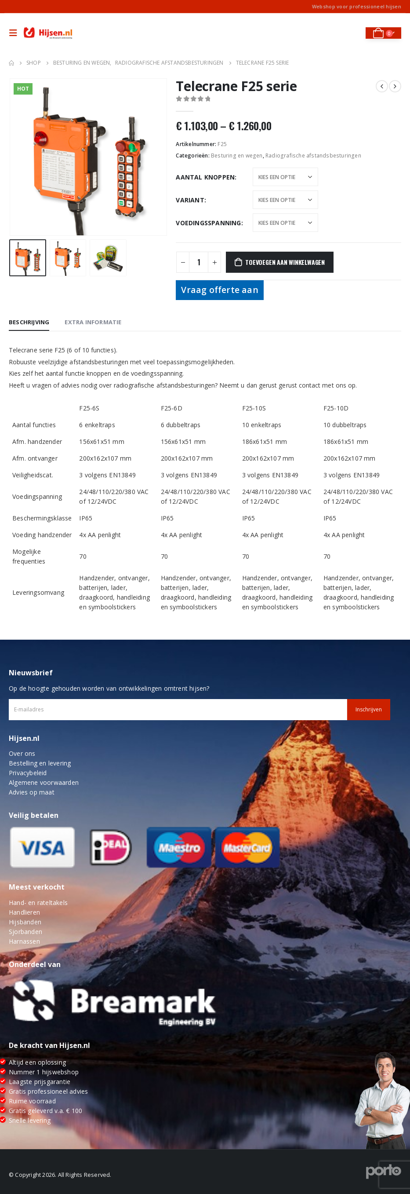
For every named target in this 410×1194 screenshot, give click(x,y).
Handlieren (24, 912)
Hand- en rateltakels (38, 902)
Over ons (22, 753)
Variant (190, 200)
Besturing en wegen (237, 155)
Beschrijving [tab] (29, 322)
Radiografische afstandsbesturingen (313, 155)
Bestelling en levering (40, 763)
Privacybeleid (28, 773)
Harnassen (24, 941)
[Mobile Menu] (15, 33)
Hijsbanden (25, 922)
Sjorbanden (25, 931)
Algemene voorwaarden (44, 782)
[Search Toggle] (352, 33)
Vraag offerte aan (219, 290)
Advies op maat (31, 792)
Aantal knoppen (205, 177)
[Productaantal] (198, 262)
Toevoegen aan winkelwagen (285, 262)
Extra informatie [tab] (93, 322)
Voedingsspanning (208, 223)
